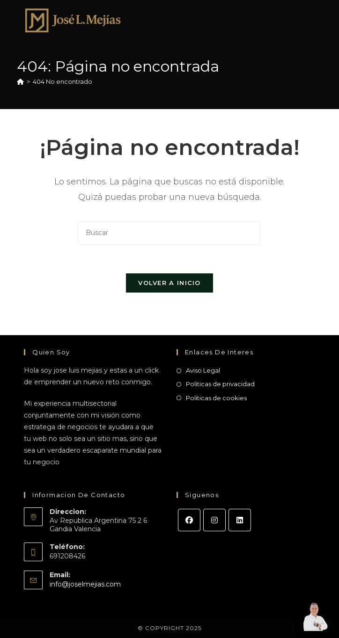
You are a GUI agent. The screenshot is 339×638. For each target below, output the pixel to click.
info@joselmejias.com (85, 584)
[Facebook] (189, 520)
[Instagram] (214, 520)
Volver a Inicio (169, 282)
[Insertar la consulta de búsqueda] (169, 233)
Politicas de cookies (216, 398)
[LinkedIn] (239, 520)
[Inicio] (20, 81)
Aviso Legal (203, 370)
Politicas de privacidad (220, 384)
